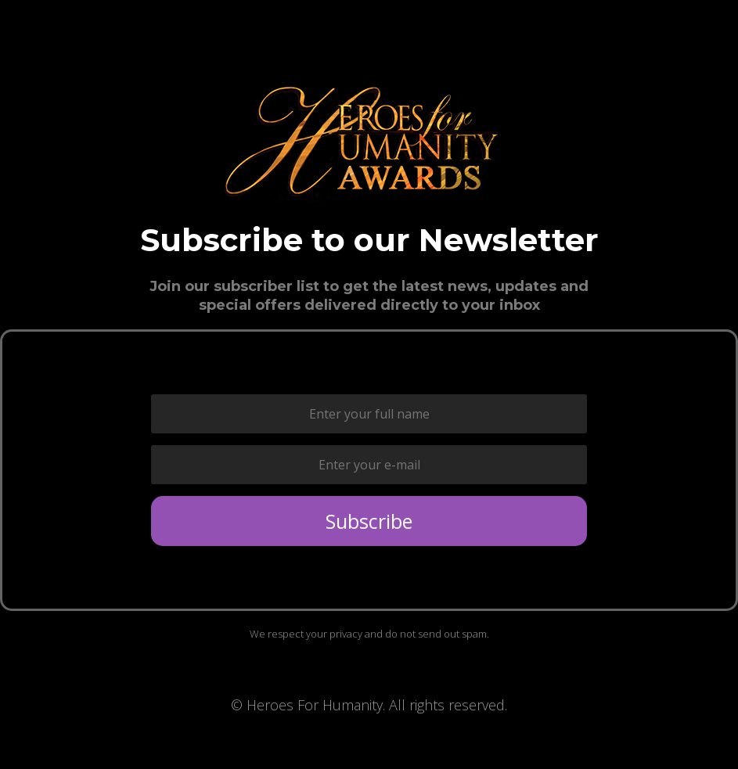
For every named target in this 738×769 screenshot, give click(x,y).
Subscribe (369, 521)
